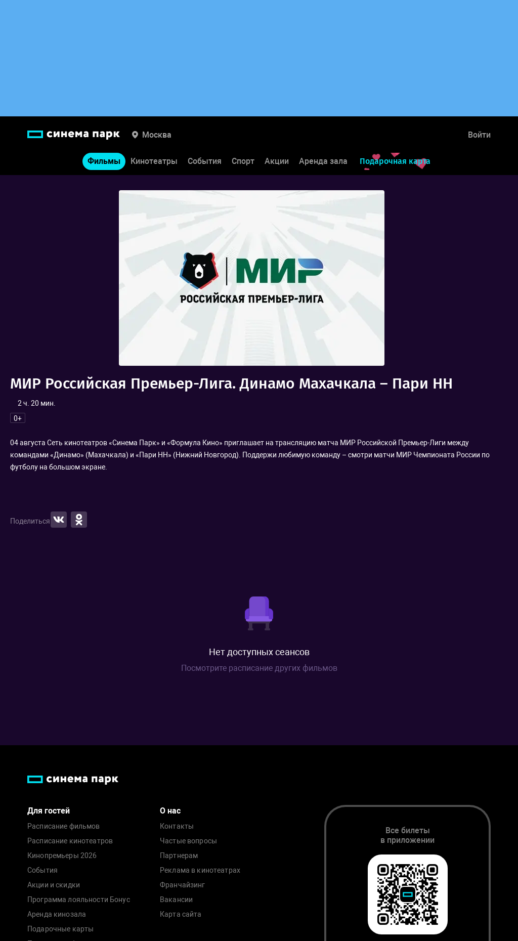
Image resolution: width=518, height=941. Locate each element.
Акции (277, 161)
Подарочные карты (60, 929)
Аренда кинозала (56, 914)
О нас (170, 811)
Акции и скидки (53, 885)
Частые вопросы (188, 841)
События (205, 161)
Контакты (177, 826)
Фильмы (104, 161)
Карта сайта (181, 914)
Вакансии (176, 900)
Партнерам (179, 856)
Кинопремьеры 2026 (62, 856)
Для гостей (48, 811)
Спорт (243, 161)
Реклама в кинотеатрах (200, 870)
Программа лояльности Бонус (78, 900)
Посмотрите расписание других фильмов (259, 668)
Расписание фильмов (63, 826)
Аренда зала (323, 161)
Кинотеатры (154, 161)
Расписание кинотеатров (70, 841)
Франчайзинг (182, 885)
